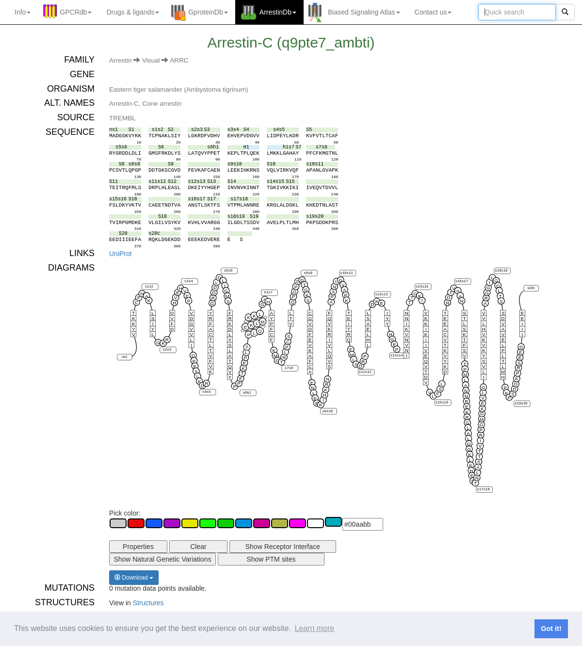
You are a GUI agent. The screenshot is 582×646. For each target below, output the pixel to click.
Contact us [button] (433, 12)
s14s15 (422, 287)
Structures (148, 603)
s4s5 (206, 392)
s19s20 (521, 403)
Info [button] (23, 12)
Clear (198, 546)
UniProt (120, 254)
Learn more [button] (314, 628)
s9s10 (327, 411)
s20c (531, 288)
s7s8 (289, 368)
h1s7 (268, 292)
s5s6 (228, 271)
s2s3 (167, 350)
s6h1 (246, 393)
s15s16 (442, 402)
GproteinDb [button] (208, 12)
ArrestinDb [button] (277, 12)
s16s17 (461, 281)
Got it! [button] (551, 628)
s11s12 (365, 372)
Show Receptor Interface (282, 546)
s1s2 (149, 287)
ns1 (125, 357)
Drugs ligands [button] (132, 12)
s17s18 (483, 489)
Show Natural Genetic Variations (162, 559)
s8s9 (308, 273)
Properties (138, 546)
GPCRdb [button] (76, 12)
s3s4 (188, 281)
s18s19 (501, 271)
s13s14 (396, 355)
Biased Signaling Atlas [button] (364, 12)
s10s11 (346, 273)
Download (133, 577)
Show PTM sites (270, 559)
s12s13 (381, 294)
